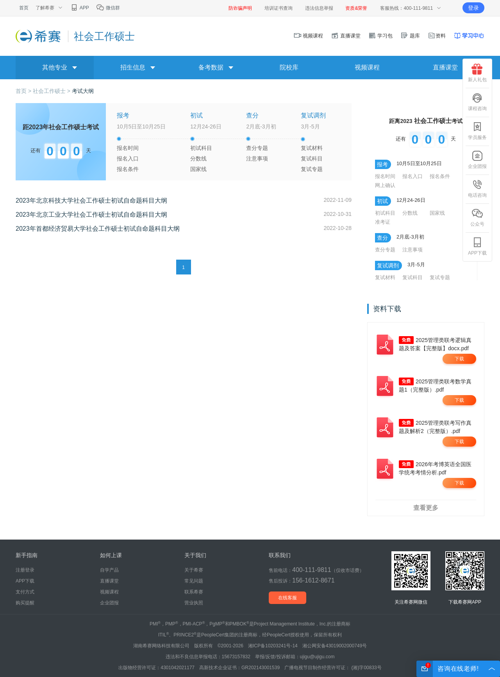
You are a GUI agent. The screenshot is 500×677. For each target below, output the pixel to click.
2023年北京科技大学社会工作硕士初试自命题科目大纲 (91, 200)
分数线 (198, 158)
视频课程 (308, 36)
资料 (437, 36)
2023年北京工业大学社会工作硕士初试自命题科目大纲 (91, 214)
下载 (459, 359)
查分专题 (257, 148)
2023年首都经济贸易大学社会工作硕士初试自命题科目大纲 (98, 228)
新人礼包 (477, 73)
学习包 (380, 36)
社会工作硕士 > (52, 91)
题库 (410, 36)
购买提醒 (25, 603)
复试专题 (312, 169)
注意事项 (257, 158)
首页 (24, 8)
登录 (473, 8)
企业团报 (477, 159)
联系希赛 (193, 592)
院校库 (289, 67)
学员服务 (477, 130)
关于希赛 (193, 570)
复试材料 (312, 148)
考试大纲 (83, 91)
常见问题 (193, 581)
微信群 (108, 8)
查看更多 (425, 507)
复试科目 (312, 158)
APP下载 (477, 246)
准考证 (382, 222)
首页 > (24, 91)
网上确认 (385, 185)
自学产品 (109, 570)
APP (79, 8)
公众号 (477, 217)
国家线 (198, 169)
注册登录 (25, 570)
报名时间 (128, 148)
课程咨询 (477, 102)
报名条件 (128, 169)
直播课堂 (346, 36)
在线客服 (287, 597)
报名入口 (128, 158)
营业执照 (193, 603)
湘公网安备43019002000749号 (334, 645)
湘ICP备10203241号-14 (273, 645)
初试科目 (201, 148)
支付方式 (25, 592)
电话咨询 (477, 188)
